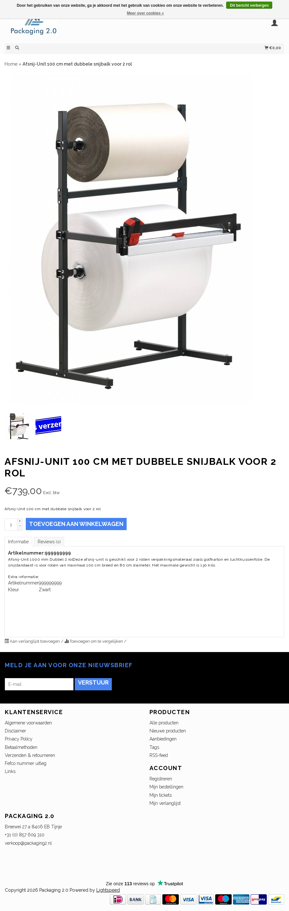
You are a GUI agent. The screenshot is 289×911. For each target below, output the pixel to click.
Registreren (160, 778)
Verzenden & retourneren (30, 755)
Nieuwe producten (167, 730)
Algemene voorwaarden (28, 722)
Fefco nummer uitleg (25, 763)
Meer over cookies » (145, 13)
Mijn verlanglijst (165, 803)
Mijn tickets (160, 795)
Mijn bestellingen (166, 786)
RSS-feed (158, 755)
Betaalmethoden (21, 747)
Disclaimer (15, 730)
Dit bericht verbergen (249, 5)
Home (11, 64)
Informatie (18, 541)
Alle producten (163, 722)
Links (10, 771)
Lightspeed (108, 890)
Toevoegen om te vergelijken (94, 641)
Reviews (49, 541)
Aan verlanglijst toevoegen (33, 641)
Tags (154, 747)
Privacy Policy (19, 738)
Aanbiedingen (163, 738)
